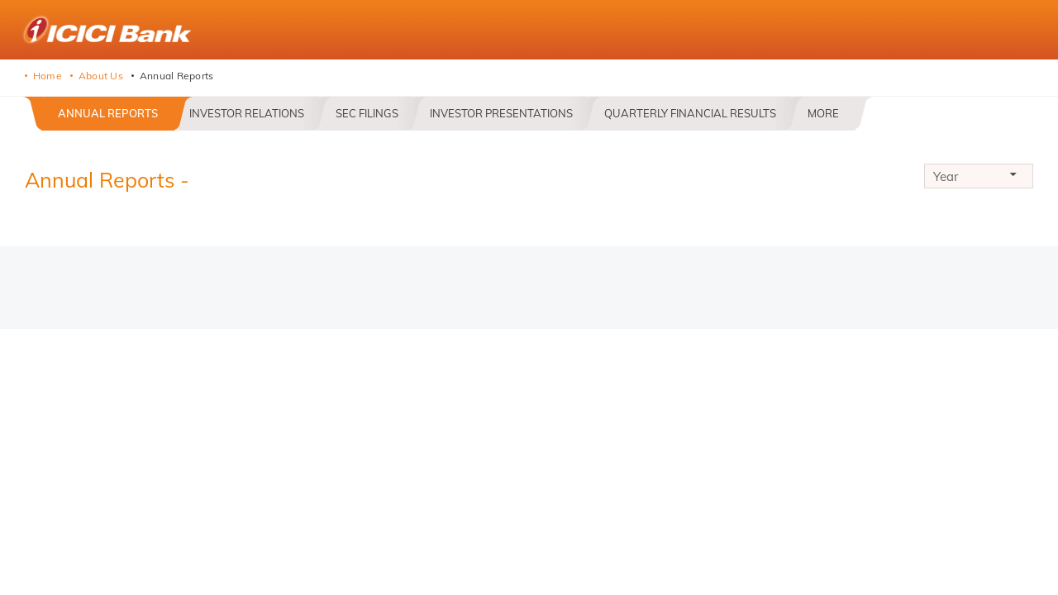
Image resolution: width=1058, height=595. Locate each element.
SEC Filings (367, 113)
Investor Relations (246, 113)
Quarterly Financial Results (690, 113)
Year (978, 178)
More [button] (823, 113)
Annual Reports (108, 113)
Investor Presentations (501, 113)
